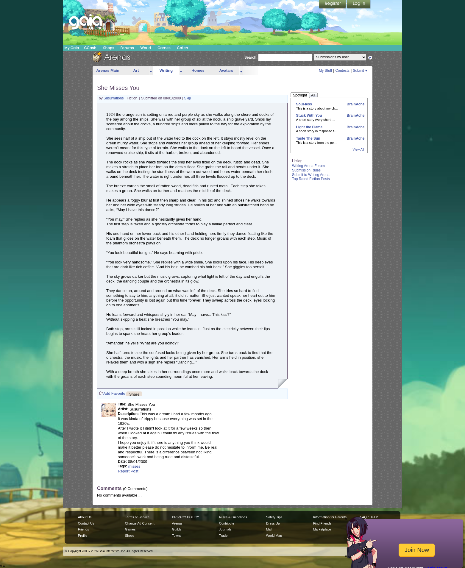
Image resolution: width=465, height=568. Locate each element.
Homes (197, 70)
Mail (269, 529)
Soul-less (304, 104)
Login (359, 4)
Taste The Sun (308, 138)
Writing (166, 70)
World (145, 47)
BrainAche (355, 104)
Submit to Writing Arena (311, 175)
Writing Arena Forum (308, 166)
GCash (90, 47)
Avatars (226, 70)
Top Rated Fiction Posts (311, 179)
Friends (83, 529)
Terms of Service (137, 517)
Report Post (128, 471)
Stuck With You (309, 115)
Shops (108, 47)
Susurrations (114, 98)
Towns (176, 535)
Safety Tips (274, 517)
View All (358, 149)
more (151, 70)
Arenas (177, 523)
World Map (274, 535)
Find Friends (322, 523)
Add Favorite (114, 393)
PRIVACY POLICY (185, 517)
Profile (82, 535)
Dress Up (273, 523)
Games (164, 47)
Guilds (176, 529)
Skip (187, 98)
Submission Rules (306, 170)
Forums (127, 47)
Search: (251, 57)
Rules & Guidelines (233, 517)
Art (136, 70)
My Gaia (71, 47)
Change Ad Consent (140, 523)
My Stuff (325, 70)
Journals (225, 529)
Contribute (226, 523)
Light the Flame (309, 127)
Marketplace (322, 529)
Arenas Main (107, 70)
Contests (342, 70)
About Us (84, 517)
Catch (182, 47)
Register (333, 4)
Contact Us (86, 523)
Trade (223, 535)
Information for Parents (330, 517)
